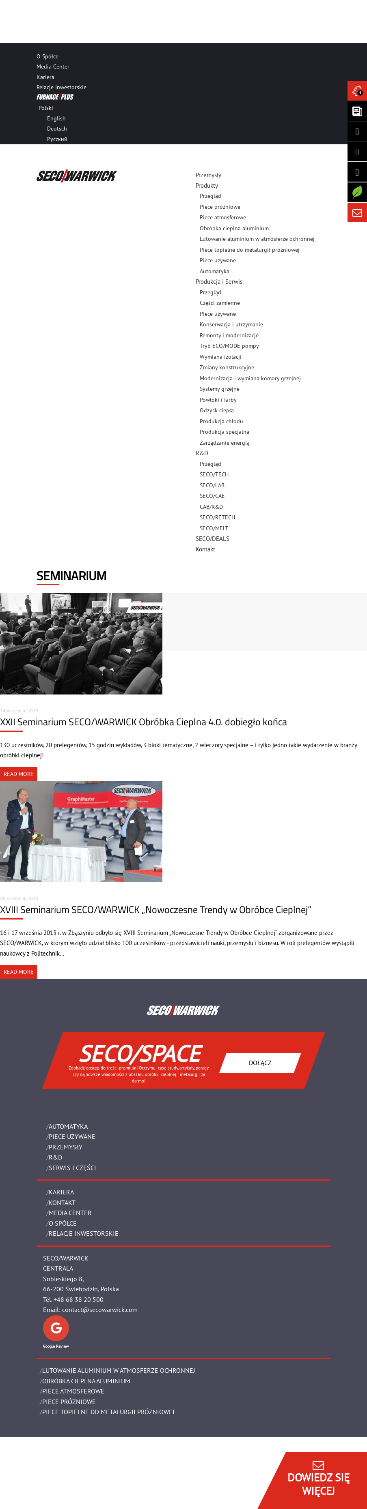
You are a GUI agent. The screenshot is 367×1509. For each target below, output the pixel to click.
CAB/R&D (211, 506)
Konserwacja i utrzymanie (231, 324)
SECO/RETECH (217, 517)
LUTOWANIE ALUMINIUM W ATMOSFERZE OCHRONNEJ (118, 1370)
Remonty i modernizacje (229, 335)
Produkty (207, 185)
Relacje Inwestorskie (61, 87)
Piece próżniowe (220, 206)
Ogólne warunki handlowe (72, 1473)
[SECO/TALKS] (357, 172)
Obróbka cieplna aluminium (234, 228)
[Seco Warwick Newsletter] (357, 111)
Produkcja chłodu (221, 421)
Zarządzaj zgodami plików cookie (80, 1504)
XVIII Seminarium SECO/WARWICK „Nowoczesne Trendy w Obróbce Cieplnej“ (155, 909)
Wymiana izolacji (221, 356)
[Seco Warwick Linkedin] (357, 131)
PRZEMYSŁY (65, 1147)
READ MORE (19, 774)
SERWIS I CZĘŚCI (72, 1168)
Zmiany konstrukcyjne (227, 367)
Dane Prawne (55, 1463)
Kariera (45, 77)
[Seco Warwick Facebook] (357, 151)
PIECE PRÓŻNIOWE (69, 1402)
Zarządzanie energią (225, 442)
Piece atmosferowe (223, 217)
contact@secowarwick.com (100, 1309)
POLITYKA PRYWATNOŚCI (66, 1483)
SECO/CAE (212, 495)
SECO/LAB (212, 485)
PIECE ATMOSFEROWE (73, 1391)
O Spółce (47, 56)
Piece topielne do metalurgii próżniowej (250, 249)
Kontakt (205, 549)
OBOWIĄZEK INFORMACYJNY (69, 1493)
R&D (202, 453)
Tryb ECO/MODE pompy (229, 345)
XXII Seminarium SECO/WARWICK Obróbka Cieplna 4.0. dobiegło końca (143, 721)
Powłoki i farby (218, 399)
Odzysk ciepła (217, 410)
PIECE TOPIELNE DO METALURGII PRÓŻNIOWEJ (108, 1412)
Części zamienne (220, 303)
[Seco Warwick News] (357, 91)
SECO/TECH (214, 474)
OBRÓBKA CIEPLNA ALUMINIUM (86, 1381)
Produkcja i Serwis (219, 281)
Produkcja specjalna (224, 431)
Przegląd (210, 195)
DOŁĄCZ (260, 1063)
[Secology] (357, 192)
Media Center (53, 66)
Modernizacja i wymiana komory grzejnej (250, 378)
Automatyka (68, 1126)
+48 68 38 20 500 (79, 1299)
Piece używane (218, 260)
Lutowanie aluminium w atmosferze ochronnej (257, 238)
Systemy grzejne (220, 388)
